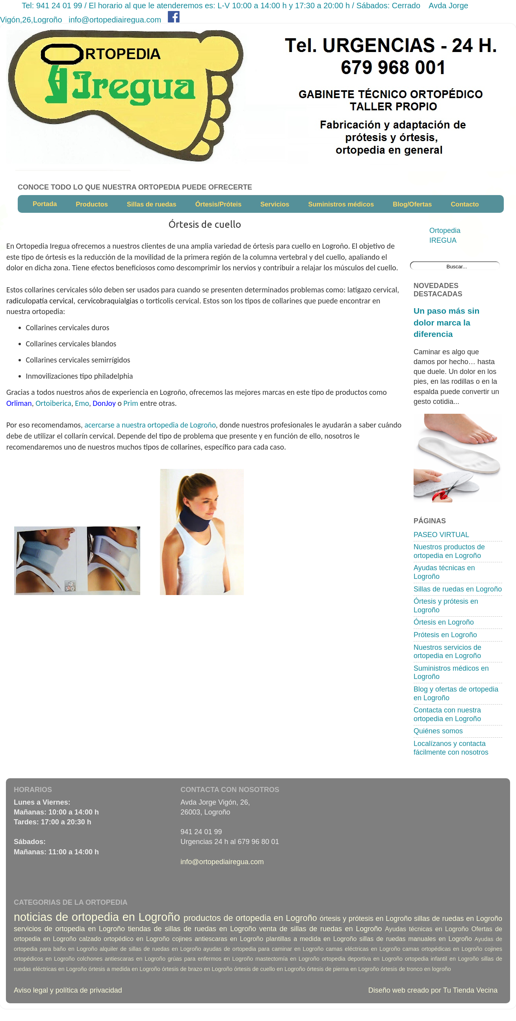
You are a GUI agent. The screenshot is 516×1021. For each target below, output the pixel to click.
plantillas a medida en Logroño (311, 938)
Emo (82, 403)
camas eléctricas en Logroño (363, 949)
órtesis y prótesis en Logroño (366, 918)
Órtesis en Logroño (444, 622)
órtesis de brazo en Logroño (197, 969)
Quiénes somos (438, 731)
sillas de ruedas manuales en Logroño (415, 938)
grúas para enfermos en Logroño (210, 959)
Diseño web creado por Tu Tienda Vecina (432, 990)
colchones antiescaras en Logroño (121, 959)
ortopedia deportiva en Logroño (362, 959)
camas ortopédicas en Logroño (443, 949)
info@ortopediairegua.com (115, 19)
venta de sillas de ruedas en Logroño (320, 929)
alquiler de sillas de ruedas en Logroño (150, 949)
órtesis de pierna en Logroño (343, 969)
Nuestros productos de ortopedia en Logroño (449, 551)
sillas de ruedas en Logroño (458, 918)
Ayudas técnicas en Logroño (426, 928)
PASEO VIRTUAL (441, 535)
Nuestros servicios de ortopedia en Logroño (447, 651)
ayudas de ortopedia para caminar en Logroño (263, 949)
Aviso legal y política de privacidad (68, 990)
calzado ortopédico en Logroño (124, 938)
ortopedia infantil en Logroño (442, 959)
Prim (130, 403)
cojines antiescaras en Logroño (217, 938)
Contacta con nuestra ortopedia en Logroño (447, 714)
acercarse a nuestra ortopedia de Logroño (150, 425)
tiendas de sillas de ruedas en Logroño (192, 929)
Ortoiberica (53, 403)
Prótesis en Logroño (445, 635)
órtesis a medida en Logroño (124, 969)
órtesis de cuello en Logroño (269, 969)
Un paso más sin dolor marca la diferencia (446, 322)
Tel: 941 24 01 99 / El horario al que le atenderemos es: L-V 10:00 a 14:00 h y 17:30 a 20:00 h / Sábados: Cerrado (222, 5)
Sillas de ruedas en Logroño (458, 589)
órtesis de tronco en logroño (416, 969)
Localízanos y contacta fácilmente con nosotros (451, 748)
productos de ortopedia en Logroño (250, 918)
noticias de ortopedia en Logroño (97, 917)
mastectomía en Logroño (287, 959)
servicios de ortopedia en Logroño (69, 929)
